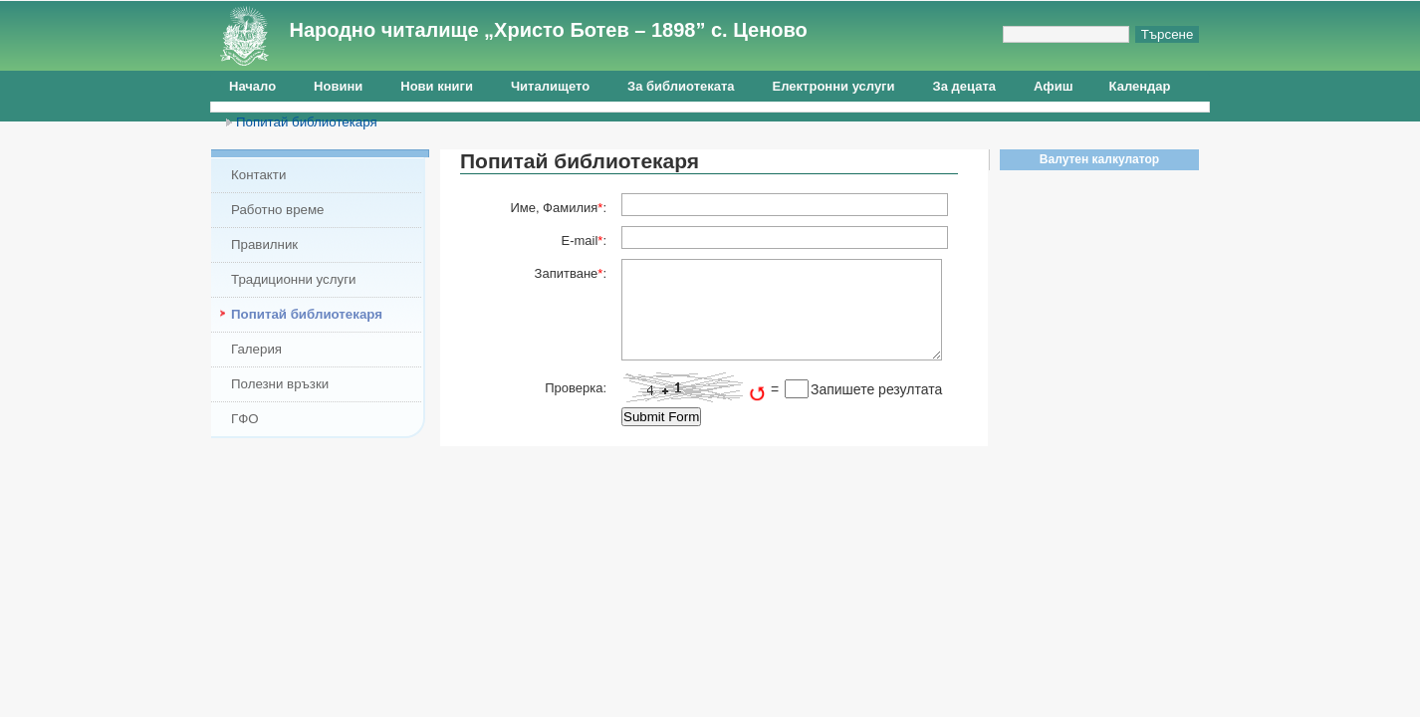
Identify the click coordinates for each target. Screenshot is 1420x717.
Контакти (258, 174)
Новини (338, 86)
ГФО (245, 418)
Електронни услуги (834, 86)
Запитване (566, 273)
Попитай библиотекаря (306, 122)
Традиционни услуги (293, 279)
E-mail (579, 240)
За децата (964, 86)
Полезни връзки (280, 383)
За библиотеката (681, 86)
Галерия (256, 349)
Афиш (1053, 86)
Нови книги (436, 86)
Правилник (264, 244)
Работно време (277, 209)
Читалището (550, 86)
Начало (252, 86)
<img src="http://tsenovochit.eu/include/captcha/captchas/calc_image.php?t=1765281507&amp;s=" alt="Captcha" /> (694, 387)
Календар (1140, 86)
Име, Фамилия (553, 207)
